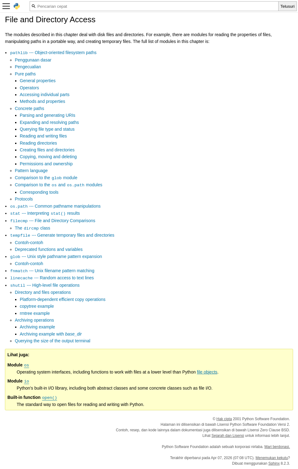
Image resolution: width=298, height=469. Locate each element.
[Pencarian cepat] (154, 6)
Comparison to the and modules (58, 184)
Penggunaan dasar (33, 59)
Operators (29, 87)
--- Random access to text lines (52, 277)
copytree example (37, 306)
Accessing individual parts (44, 94)
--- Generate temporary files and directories (62, 235)
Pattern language (31, 170)
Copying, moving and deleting (48, 156)
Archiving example (37, 326)
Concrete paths (29, 108)
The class (32, 228)
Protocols (24, 198)
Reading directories (38, 143)
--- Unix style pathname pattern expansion (56, 256)
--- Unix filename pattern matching (52, 270)
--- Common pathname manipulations (55, 206)
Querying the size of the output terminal (52, 340)
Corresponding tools (39, 192)
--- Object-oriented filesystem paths (53, 52)
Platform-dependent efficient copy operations (63, 299)
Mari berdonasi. (277, 447)
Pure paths (25, 73)
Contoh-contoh (29, 242)
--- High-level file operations (45, 285)
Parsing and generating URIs (47, 115)
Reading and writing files (43, 135)
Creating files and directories (47, 149)
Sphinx (274, 463)
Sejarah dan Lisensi (228, 435)
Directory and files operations (43, 292)
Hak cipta (224, 419)
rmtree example (35, 313)
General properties (38, 80)
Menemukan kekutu (272, 458)
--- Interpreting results (45, 213)
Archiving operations (34, 320)
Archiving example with (51, 334)
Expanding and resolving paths (49, 122)
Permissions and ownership (46, 163)
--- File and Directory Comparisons (52, 220)
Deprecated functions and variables (48, 249)
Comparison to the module (46, 177)
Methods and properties (42, 101)
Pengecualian (28, 66)
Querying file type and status (47, 129)
